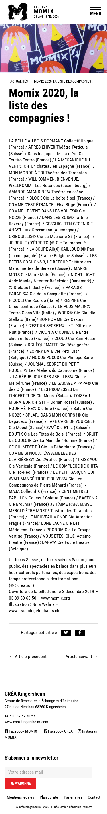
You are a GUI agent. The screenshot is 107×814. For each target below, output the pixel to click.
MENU (95, 13)
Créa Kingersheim (30, 807)
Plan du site (49, 797)
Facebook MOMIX (21, 731)
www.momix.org (55, 598)
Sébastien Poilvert (80, 807)
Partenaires (73, 797)
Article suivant (82, 656)
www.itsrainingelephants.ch (34, 610)
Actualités (19, 81)
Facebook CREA (58, 731)
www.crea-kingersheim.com (26, 721)
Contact (94, 797)
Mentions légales (20, 797)
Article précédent (28, 656)
